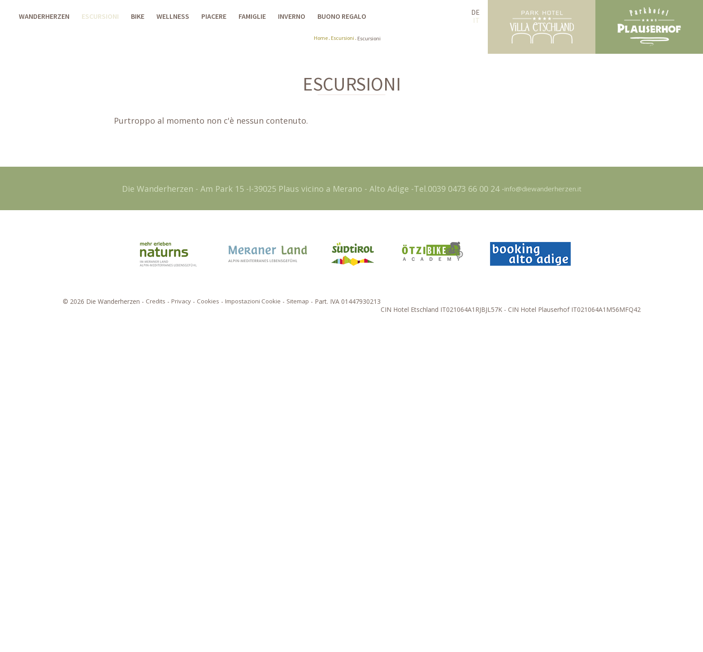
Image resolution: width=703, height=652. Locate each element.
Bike (137, 16)
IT (476, 20)
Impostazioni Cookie (253, 620)
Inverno (291, 16)
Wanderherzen (44, 16)
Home (321, 357)
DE (475, 12)
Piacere (213, 16)
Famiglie (252, 16)
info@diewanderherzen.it (543, 506)
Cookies (205, 620)
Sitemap (300, 620)
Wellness (172, 16)
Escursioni (100, 16)
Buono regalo (341, 16)
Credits (152, 620)
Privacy (178, 620)
